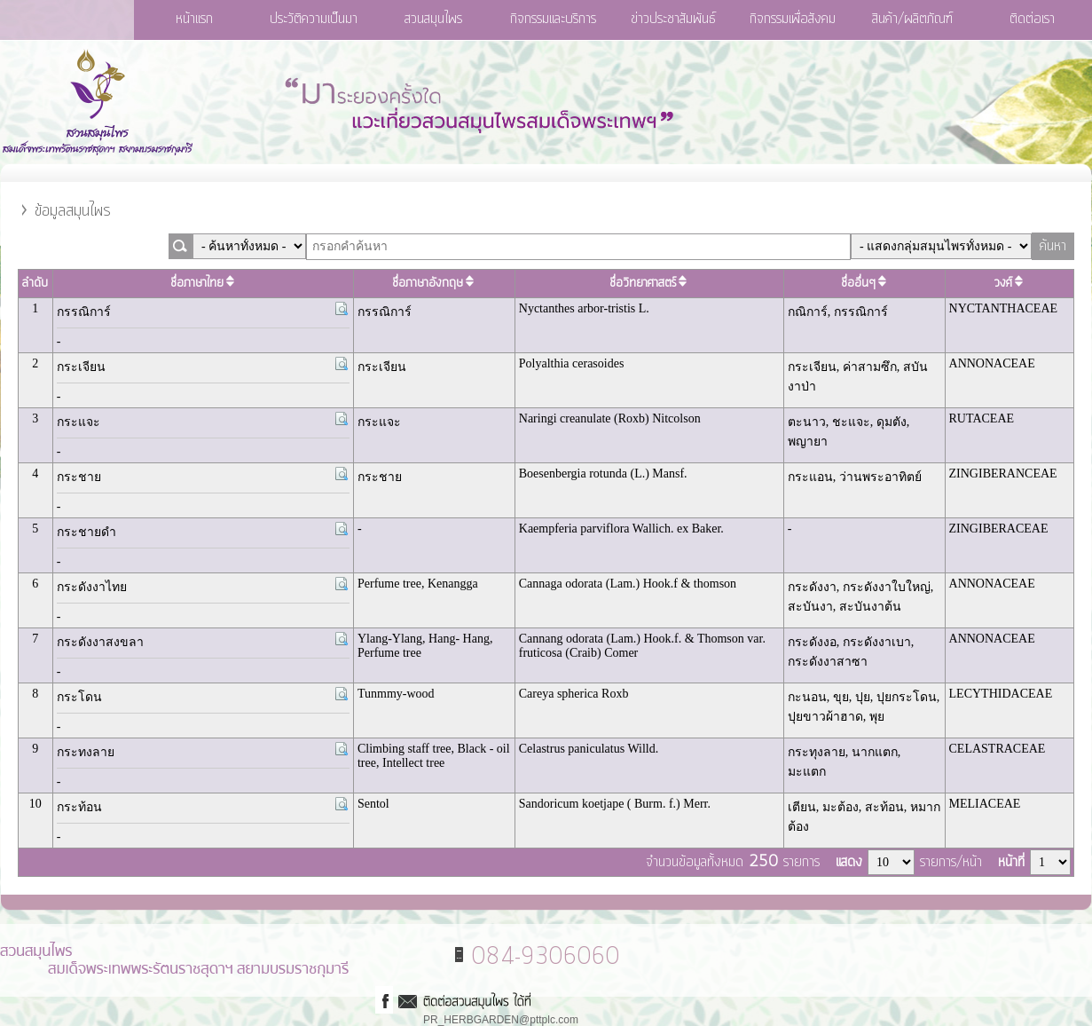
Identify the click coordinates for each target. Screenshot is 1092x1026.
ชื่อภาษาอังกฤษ (433, 283)
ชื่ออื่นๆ (864, 283)
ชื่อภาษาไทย (203, 283)
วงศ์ (1009, 283)
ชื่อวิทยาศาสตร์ (648, 283)
